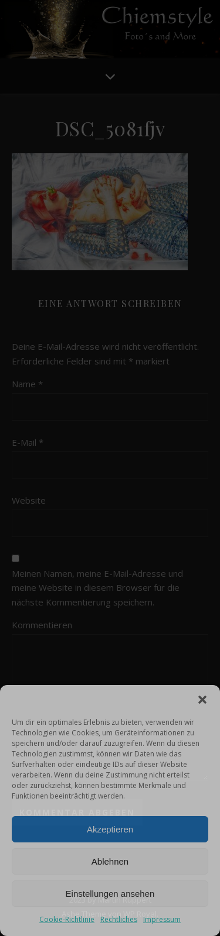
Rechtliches (118, 919)
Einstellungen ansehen (110, 894)
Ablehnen (110, 861)
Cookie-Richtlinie (66, 919)
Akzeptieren (110, 829)
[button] (202, 700)
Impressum (162, 919)
